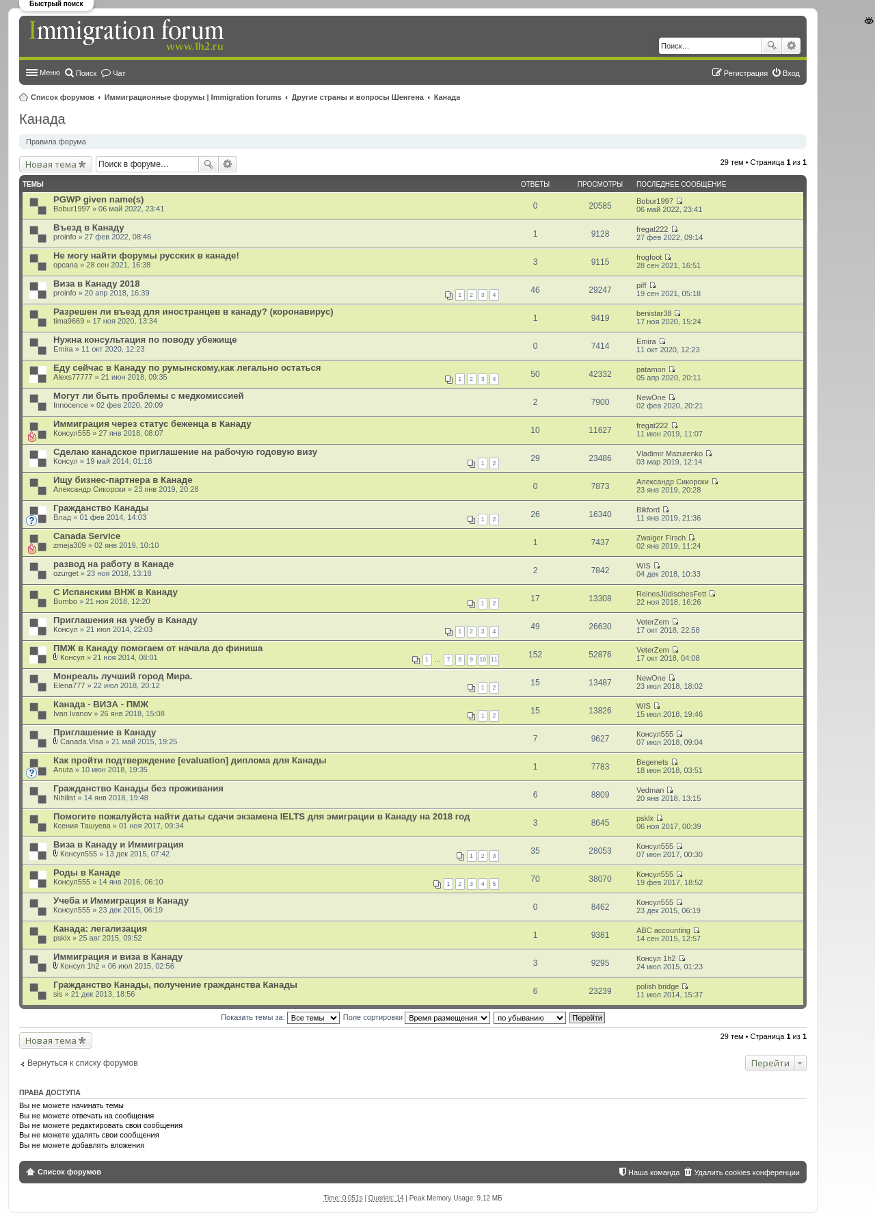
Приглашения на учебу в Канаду (125, 620)
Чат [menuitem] (119, 73)
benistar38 (653, 313)
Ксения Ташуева (82, 826)
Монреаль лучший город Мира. (122, 676)
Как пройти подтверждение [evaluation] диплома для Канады (190, 760)
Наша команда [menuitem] (653, 1172)
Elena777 (69, 685)
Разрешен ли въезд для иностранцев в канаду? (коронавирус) (193, 311)
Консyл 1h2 (79, 966)
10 (482, 659)
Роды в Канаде (86, 872)
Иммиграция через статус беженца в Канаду (152, 424)
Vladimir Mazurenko (669, 453)
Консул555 (71, 433)
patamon (651, 369)
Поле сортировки (416, 1017)
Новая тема (51, 164)
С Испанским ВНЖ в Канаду (115, 592)
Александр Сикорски (89, 489)
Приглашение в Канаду (104, 732)
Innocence (70, 405)
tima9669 (68, 321)
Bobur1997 (71, 209)
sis (57, 994)
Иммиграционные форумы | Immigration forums (193, 97)
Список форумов (62, 97)
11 (494, 659)
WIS (643, 566)
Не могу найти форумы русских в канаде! (146, 255)
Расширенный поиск (791, 46)
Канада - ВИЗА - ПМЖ (100, 704)
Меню (50, 72)
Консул (65, 461)
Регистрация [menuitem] (746, 73)
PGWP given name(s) (98, 199)
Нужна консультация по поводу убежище (145, 339)
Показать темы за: (280, 1017)
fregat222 (652, 229)
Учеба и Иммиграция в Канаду (121, 900)
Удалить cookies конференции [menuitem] (747, 1172)
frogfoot (649, 257)
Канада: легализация (100, 928)
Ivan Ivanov (72, 713)
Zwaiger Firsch (661, 538)
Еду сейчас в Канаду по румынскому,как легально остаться (187, 368)
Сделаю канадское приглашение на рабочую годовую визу (185, 452)
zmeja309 (69, 545)
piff (641, 285)
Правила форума (56, 141)
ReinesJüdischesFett (671, 594)
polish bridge (657, 986)
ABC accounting (663, 930)
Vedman (650, 790)
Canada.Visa (81, 741)
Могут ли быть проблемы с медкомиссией (148, 396)
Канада (447, 97)
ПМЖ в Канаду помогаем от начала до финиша (157, 648)
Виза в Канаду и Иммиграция (118, 844)
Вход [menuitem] (791, 73)
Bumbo (65, 601)
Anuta (63, 769)
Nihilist (64, 797)
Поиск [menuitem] (86, 73)
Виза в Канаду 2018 (96, 283)
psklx (645, 818)
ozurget (66, 573)
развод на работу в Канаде (113, 564)
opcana (65, 265)
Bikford (648, 510)
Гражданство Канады (100, 508)
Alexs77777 (73, 377)
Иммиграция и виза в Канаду (118, 956)
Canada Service (86, 536)
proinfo (65, 237)
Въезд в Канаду (88, 227)
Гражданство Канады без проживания (138, 788)
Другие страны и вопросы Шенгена (358, 97)
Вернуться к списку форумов (82, 1063)
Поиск (772, 46)
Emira (63, 349)
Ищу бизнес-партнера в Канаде (123, 480)
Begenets (652, 762)
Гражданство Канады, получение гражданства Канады (175, 985)
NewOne (651, 397)
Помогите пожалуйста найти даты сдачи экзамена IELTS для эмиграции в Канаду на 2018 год (261, 816)
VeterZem (652, 622)
